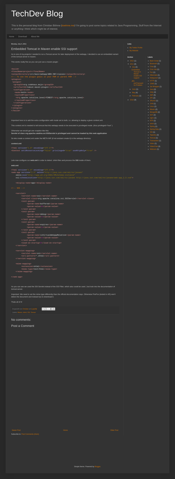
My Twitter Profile (136, 48)
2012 (132, 61)
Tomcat (33, 312)
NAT (151, 115)
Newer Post (16, 430)
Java (151, 89)
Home (11, 36)
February (135, 96)
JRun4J (153, 101)
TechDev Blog (37, 13)
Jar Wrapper (154, 87)
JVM (151, 104)
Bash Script (154, 61)
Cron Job (153, 69)
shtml (25, 312)
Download (22, 36)
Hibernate (153, 75)
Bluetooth (153, 64)
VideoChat (154, 146)
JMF (151, 95)
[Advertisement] (65, 408)
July (134, 67)
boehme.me (68, 25)
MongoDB (153, 112)
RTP (151, 121)
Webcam (153, 149)
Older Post (114, 430)
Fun (151, 72)
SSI (28, 312)
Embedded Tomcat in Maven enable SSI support (137, 74)
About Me (35, 36)
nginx (152, 118)
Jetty (151, 92)
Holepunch (154, 78)
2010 (132, 100)
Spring (152, 126)
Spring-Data (154, 129)
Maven (20, 312)
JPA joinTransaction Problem (137, 83)
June (134, 89)
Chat (151, 67)
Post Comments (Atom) (30, 434)
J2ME (152, 84)
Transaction (154, 141)
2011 (132, 64)
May (134, 93)
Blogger (97, 467)
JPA (151, 98)
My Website (134, 51)
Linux (152, 106)
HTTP (152, 81)
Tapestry (153, 135)
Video (152, 143)
